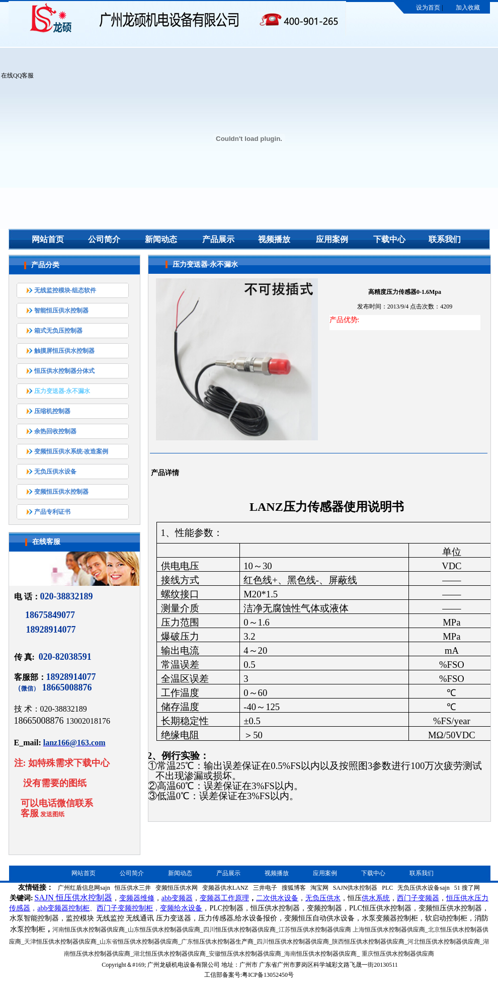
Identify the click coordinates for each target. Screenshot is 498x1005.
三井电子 (265, 887)
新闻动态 (161, 239)
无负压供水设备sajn (423, 887)
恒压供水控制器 (84, 897)
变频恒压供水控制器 (61, 491)
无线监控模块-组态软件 (65, 290)
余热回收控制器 (55, 431)
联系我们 (445, 239)
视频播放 (274, 239)
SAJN (44, 897)
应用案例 (332, 239)
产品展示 (218, 239)
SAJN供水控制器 (355, 887)
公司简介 (104, 239)
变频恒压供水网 (176, 887)
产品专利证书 (52, 511)
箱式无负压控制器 (58, 330)
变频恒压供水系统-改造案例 (71, 451)
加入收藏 (468, 7)
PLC (387, 887)
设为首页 (428, 7)
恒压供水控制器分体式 (64, 370)
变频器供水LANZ (225, 887)
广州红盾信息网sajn (84, 887)
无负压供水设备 (55, 471)
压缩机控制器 (52, 411)
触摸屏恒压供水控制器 (64, 350)
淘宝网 (319, 887)
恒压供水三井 (133, 887)
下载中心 (389, 239)
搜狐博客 (294, 887)
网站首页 (48, 239)
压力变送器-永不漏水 (62, 391)
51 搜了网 (467, 887)
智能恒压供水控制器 (61, 310)
